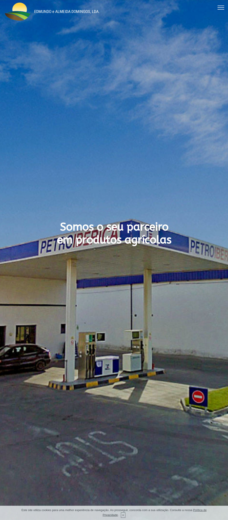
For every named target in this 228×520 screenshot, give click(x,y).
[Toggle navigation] (221, 7)
